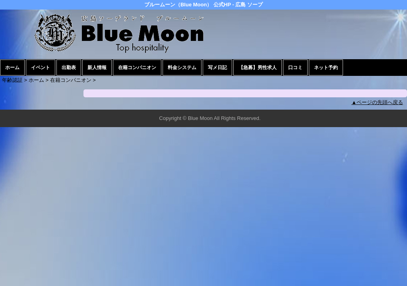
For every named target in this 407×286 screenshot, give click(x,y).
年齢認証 (12, 80)
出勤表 (69, 67)
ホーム (12, 67)
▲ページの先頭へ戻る (377, 102)
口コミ (295, 67)
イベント (40, 67)
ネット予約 (326, 67)
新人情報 (97, 67)
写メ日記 (217, 67)
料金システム (182, 67)
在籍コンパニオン (137, 67)
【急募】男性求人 (257, 67)
